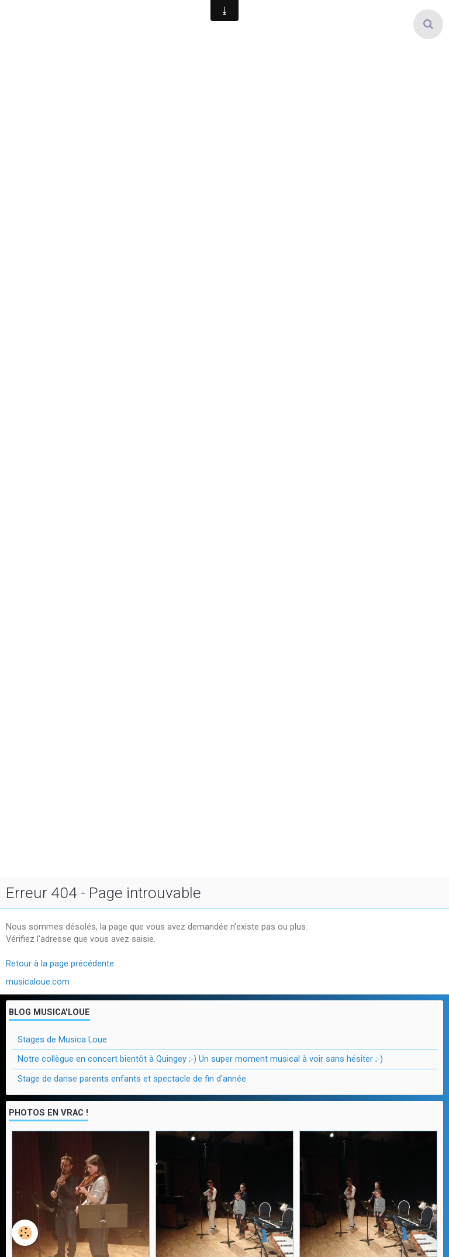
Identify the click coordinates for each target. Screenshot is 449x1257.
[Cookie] (25, 1233)
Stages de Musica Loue (62, 1039)
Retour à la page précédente (60, 963)
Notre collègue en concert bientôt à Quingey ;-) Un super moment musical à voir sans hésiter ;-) (200, 1059)
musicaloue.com (38, 981)
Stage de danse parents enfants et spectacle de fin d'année (132, 1078)
